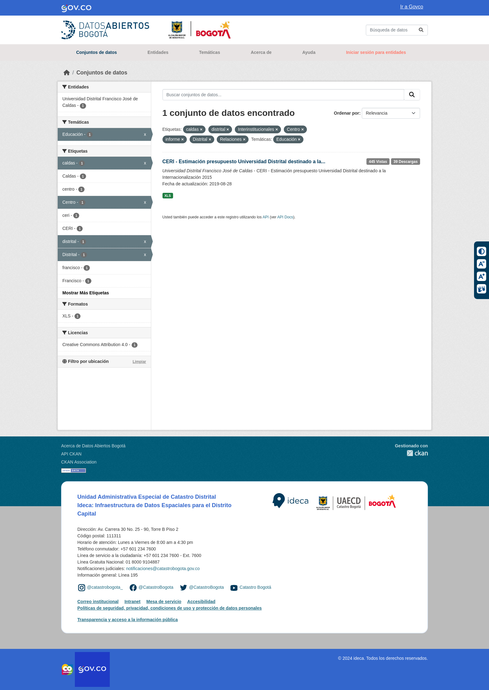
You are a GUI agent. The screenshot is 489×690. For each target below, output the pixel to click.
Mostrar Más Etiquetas (85, 292)
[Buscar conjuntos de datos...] (397, 30)
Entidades (158, 52)
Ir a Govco (411, 6)
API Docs (285, 217)
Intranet (132, 601)
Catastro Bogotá (255, 587)
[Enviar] (421, 30)
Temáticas (209, 52)
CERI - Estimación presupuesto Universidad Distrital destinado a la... (244, 161)
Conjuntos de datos (96, 52)
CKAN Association (79, 461)
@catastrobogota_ (105, 587)
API (266, 217)
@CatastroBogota (155, 587)
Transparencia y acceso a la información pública (127, 619)
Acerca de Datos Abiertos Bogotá (93, 445)
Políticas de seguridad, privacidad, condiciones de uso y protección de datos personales (169, 608)
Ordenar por (346, 113)
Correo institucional (98, 601)
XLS (167, 195)
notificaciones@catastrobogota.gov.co (163, 568)
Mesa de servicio (163, 601)
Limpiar (139, 361)
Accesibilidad (201, 601)
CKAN (411, 453)
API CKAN (71, 453)
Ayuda (308, 52)
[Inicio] (67, 72)
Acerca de (261, 52)
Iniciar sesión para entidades (376, 52)
